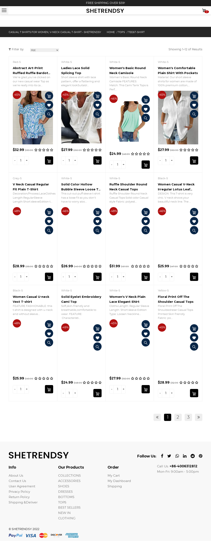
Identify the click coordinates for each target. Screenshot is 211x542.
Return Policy (19, 498)
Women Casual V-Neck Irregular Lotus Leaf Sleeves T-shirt (176, 189)
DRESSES (65, 492)
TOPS (121, 32)
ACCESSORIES (69, 482)
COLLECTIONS (69, 476)
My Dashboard (119, 482)
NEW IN (64, 514)
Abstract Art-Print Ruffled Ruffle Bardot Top (30, 73)
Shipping (115, 487)
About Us (16, 476)
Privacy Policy (19, 492)
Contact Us (17, 482)
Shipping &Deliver (24, 503)
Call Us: (177, 467)
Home (111, 32)
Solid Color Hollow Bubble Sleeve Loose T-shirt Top (80, 189)
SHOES (63, 487)
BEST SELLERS (69, 508)
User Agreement (22, 487)
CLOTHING (67, 519)
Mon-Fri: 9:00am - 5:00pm (178, 472)
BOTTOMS (66, 498)
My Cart (114, 476)
